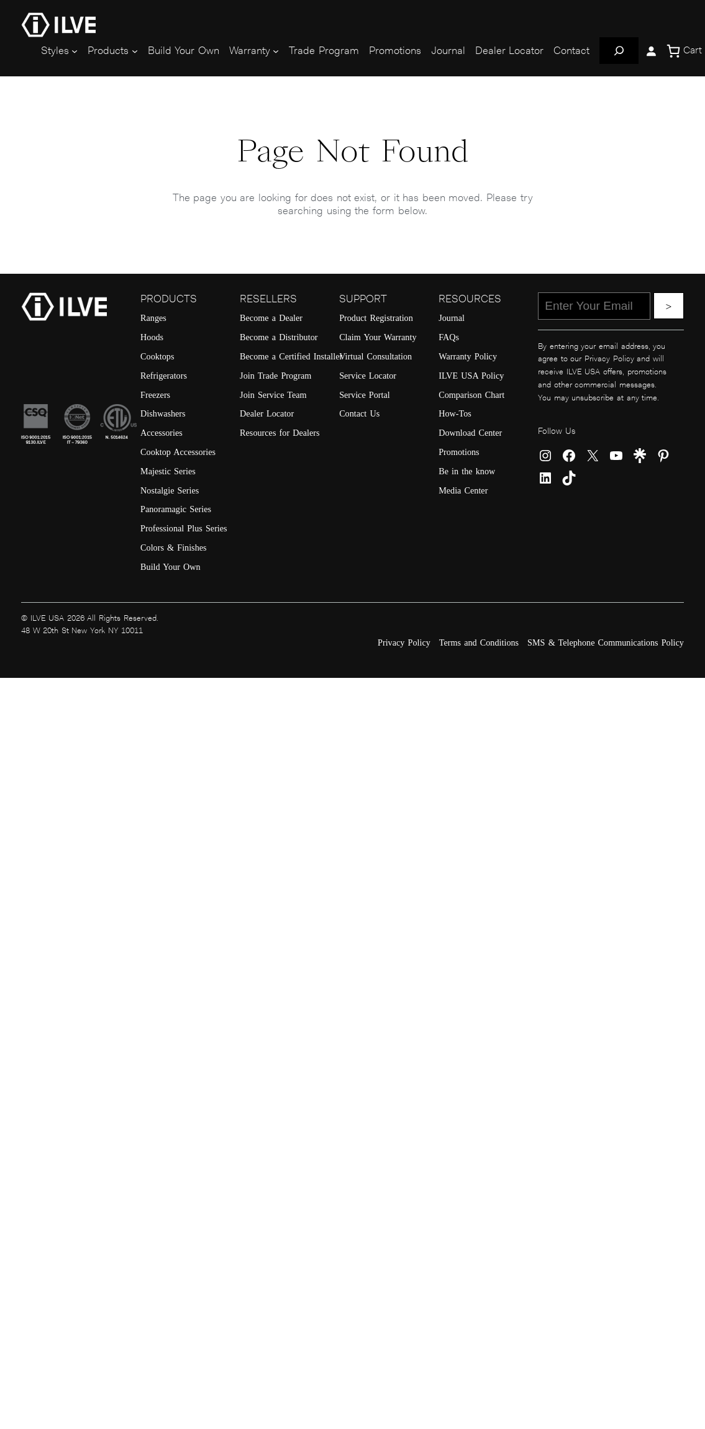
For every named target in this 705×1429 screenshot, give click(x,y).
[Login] (651, 50)
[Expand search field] (619, 50)
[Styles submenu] (74, 51)
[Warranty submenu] (276, 51)
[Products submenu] (135, 51)
